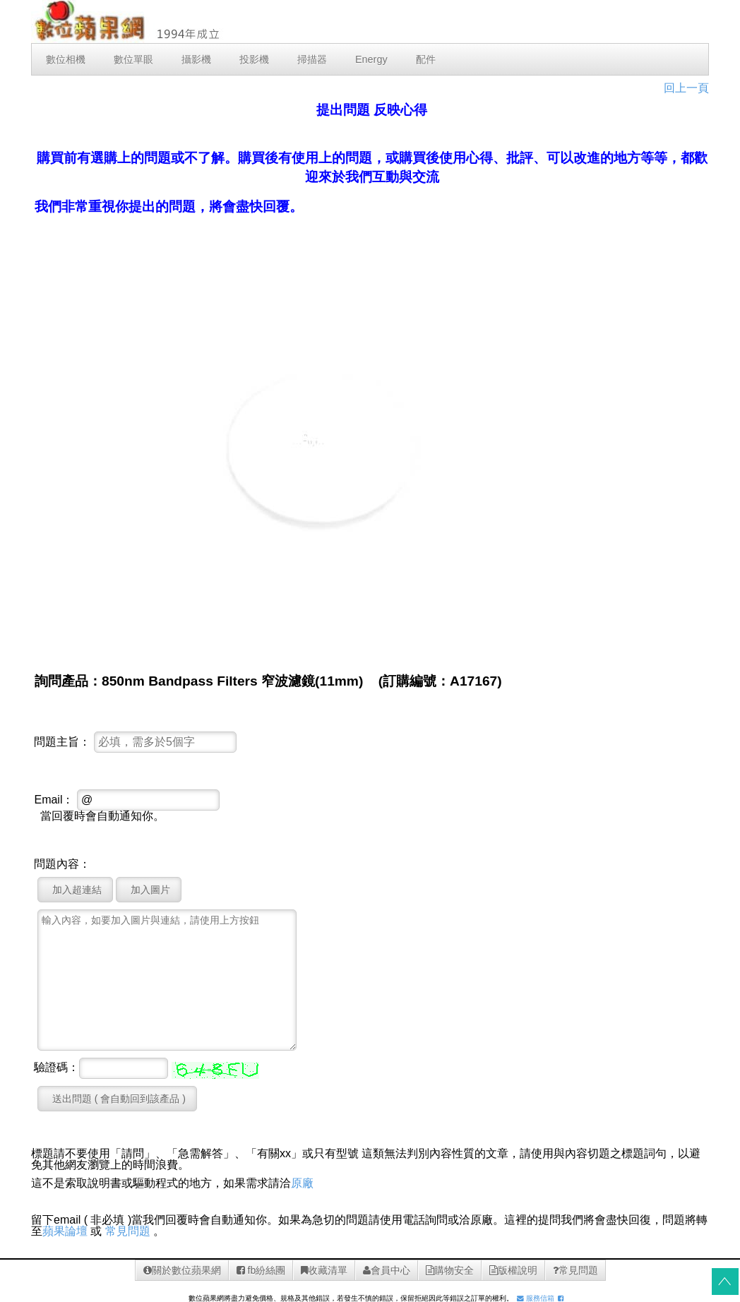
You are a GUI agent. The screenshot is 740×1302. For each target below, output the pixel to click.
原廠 (302, 1183)
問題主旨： (62, 742)
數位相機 (65, 59)
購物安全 (450, 1270)
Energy (371, 59)
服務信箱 (535, 1298)
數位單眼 (133, 59)
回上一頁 (686, 88)
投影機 (254, 59)
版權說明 (513, 1270)
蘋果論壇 (65, 1231)
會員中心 (386, 1270)
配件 (426, 59)
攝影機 (196, 59)
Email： (53, 800)
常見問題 (127, 1231)
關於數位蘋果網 (182, 1270)
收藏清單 (324, 1270)
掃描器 (312, 59)
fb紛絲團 (261, 1270)
